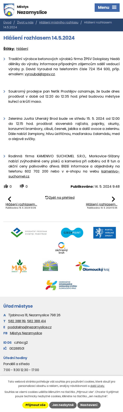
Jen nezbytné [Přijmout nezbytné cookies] (63, 405)
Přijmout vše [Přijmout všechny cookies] (35, 405)
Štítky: (9, 48)
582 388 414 (36, 321)
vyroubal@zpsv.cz (40, 74)
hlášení (22, 48)
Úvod (7, 22)
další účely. (97, 386)
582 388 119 (17, 321)
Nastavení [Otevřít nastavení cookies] (88, 405)
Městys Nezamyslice (26, 333)
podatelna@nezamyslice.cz (29, 327)
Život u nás (25, 22)
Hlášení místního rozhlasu (58, 22)
